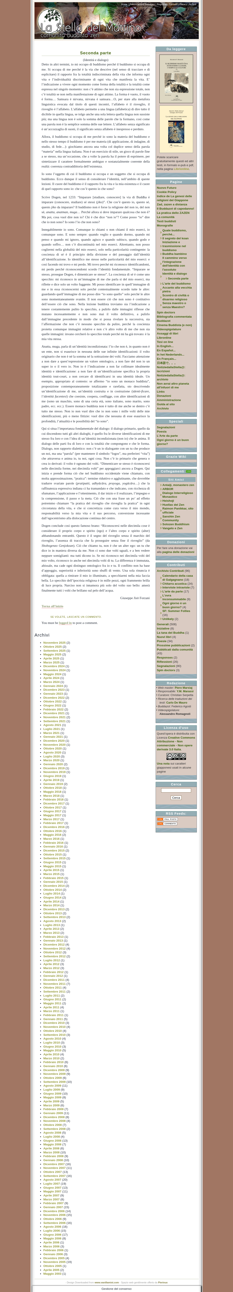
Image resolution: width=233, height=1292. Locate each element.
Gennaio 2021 (53, 736)
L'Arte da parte (167, 435)
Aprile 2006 (51, 1242)
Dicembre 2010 (54, 1023)
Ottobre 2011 (52, 987)
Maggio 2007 (52, 1191)
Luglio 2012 (51, 960)
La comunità (165, 217)
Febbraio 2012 (53, 972)
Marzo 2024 (51, 682)
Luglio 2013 (51, 925)
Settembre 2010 (54, 1034)
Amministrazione (169, 400)
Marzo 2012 (51, 968)
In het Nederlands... (170, 354)
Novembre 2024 (54, 670)
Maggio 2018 (52, 791)
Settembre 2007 (54, 1176)
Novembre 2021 (54, 717)
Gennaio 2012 (53, 975)
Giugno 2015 (52, 862)
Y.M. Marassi (185, 691)
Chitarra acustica (175, 583)
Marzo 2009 (51, 1105)
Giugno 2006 (52, 1234)
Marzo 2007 (51, 1199)
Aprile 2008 (51, 1148)
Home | (125, 4)
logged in (65, 623)
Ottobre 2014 (52, 889)
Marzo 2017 (51, 819)
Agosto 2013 (52, 921)
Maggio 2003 (52, 1273)
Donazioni (164, 395)
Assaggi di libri (167, 333)
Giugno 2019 (52, 776)
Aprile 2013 (51, 928)
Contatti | (173, 4)
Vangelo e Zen (172, 528)
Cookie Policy (166, 192)
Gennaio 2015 (53, 881)
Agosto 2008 (52, 1132)
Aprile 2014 (51, 901)
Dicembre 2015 (54, 850)
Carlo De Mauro (176, 702)
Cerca (176, 784)
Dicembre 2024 (54, 666)
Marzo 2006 (51, 1246)
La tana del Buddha (170, 632)
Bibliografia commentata (174, 316)
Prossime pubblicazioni (173, 645)
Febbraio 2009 (53, 1109)
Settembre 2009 (54, 1082)
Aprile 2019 (51, 780)
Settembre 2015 (54, 858)
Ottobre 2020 (52, 748)
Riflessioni (164, 661)
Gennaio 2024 (53, 686)
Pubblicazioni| (136, 4)
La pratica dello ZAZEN (173, 212)
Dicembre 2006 (54, 1211)
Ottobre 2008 (52, 1125)
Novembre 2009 (54, 1074)
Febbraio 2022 (53, 709)
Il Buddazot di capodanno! (175, 208)
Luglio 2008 (51, 1136)
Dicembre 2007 (54, 1164)
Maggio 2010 (52, 1050)
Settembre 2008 (54, 1129)
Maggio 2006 (52, 1238)
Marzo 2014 (51, 905)
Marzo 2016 (51, 838)
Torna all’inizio (52, 606)
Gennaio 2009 (53, 1113)
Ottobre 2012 (52, 952)
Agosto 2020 (52, 752)
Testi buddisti (166, 221)
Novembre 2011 (54, 983)
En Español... (166, 350)
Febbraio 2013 (53, 936)
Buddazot (163, 321)
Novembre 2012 (54, 948)
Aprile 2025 (51, 658)
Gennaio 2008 (53, 1160)
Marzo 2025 (51, 662)
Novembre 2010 (54, 1026)
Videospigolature (169, 329)
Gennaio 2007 (53, 1207)
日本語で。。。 (167, 363)
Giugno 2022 (52, 705)
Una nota (163, 763)
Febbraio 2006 (53, 1250)
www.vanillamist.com (107, 1282)
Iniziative (163, 628)
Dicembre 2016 (54, 827)
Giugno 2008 (52, 1140)
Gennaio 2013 (53, 940)
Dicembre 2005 (54, 1258)
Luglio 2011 (51, 995)
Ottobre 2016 (52, 831)
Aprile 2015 (51, 870)
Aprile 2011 (51, 1007)
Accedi (192, 4)
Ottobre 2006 (52, 1219)
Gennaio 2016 (53, 846)
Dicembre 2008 (54, 1117)
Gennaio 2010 (53, 1066)
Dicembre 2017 (54, 803)
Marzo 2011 (51, 1011)
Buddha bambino (175, 254)
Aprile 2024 (51, 678)
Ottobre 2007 (52, 1172)
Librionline (181, 169)
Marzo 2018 (51, 795)
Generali (163, 624)
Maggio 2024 (52, 674)
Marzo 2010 (51, 1058)
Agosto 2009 (52, 1085)
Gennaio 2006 (53, 1254)
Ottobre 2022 (52, 701)
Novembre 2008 (54, 1121)
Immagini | (150, 4)
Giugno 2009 (52, 1093)
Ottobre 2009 (52, 1078)
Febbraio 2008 (53, 1156)
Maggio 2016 (52, 834)
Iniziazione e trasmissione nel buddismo (174, 246)
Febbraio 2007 (53, 1203)
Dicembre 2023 (54, 689)
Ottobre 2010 (52, 1030)
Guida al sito (166, 404)
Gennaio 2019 (53, 784)
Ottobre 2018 (52, 787)
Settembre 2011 (54, 991)
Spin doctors (166, 312)
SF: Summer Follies (176, 611)
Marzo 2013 (51, 932)
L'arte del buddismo (177, 283)
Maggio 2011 (52, 1003)
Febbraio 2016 (53, 842)
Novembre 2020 (54, 744)
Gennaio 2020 (53, 764)
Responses (165, 657)
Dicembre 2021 (54, 713)
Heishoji (168, 500)
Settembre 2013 (54, 917)
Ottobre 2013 (52, 913)
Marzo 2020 (51, 760)
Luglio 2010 (51, 1042)
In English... (165, 346)
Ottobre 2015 (52, 854)
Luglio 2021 (51, 729)
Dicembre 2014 (54, 885)
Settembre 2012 (54, 956)
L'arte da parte (173, 591)
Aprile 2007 (51, 1195)
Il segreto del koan (176, 238)
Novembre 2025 (54, 642)
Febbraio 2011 (53, 1015)
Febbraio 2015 (53, 878)
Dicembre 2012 (54, 944)
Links (161, 391)
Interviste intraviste (176, 587)
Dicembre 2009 (54, 1070)
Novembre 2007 (54, 1168)
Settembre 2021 (54, 721)
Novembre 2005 (54, 1262)
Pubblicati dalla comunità (175, 649)
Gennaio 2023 (53, 693)
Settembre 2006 (54, 1223)
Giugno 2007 (52, 1187)
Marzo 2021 (51, 733)
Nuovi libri (164, 637)
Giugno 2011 (52, 999)
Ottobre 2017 (52, 807)
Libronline (164, 337)
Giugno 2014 (52, 897)
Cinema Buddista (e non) (174, 325)
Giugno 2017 (52, 811)
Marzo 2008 (51, 1152)
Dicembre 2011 (54, 979)
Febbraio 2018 (53, 799)
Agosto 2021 (52, 725)
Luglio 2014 (51, 893)
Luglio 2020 (51, 756)
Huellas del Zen (173, 504)
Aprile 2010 (51, 1054)
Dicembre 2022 (54, 697)
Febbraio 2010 (53, 1062)
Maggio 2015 (52, 866)
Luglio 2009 (51, 1089)
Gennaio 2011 (53, 1019)
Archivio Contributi (170, 570)
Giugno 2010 (52, 1046)
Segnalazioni (166, 427)
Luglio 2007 (51, 1183)
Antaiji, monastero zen (178, 485)
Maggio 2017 (52, 815)
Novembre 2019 (54, 772)
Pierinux (163, 1282)
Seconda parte (95, 53)
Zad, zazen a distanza (172, 204)
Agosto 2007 (52, 1179)
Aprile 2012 (51, 964)
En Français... (166, 358)
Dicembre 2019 (54, 768)
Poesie (161, 641)
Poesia (161, 431)
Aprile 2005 (51, 1270)
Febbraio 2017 (53, 823)
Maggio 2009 (52, 1097)
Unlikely (168, 619)
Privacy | (183, 4)
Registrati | (162, 4)
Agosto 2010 (52, 1038)
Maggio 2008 (52, 1144)
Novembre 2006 (54, 1215)
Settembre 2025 (54, 650)
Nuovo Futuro (166, 187)
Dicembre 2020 (54, 740)
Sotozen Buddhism (176, 524)
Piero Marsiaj (183, 687)
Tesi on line (165, 342)
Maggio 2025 (52, 654)
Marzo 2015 (51, 874)
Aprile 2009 (51, 1101)
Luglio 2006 (51, 1230)
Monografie (165, 225)
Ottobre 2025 (52, 646)
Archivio (163, 408)
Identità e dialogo (175, 273)
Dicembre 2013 (54, 909)
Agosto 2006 (52, 1226)
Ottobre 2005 (52, 1266)
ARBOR (168, 489)
